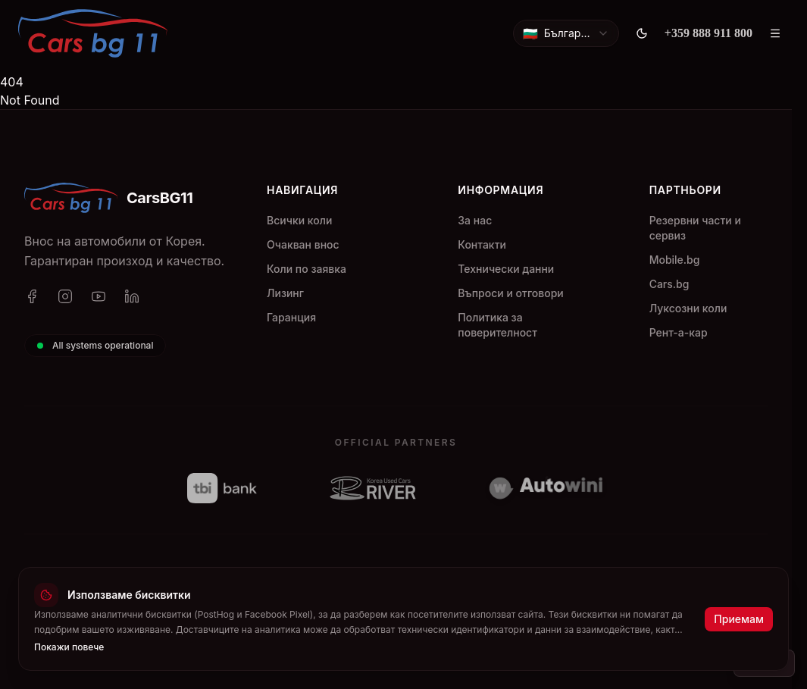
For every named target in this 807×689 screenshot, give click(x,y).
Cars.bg (669, 283)
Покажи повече (69, 647)
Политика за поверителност (497, 325)
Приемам (739, 618)
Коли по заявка (306, 268)
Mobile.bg (674, 259)
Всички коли (299, 220)
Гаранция (291, 317)
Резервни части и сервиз (695, 228)
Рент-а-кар (678, 332)
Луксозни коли (688, 308)
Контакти (482, 244)
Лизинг (285, 293)
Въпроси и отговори (510, 293)
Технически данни (506, 268)
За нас (475, 220)
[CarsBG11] (92, 33)
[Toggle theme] (641, 33)
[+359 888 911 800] (708, 33)
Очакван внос (303, 244)
